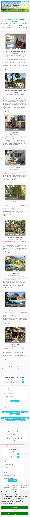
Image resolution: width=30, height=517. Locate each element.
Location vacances (21, 385)
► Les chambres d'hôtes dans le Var (17, 419)
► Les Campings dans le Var (11, 412)
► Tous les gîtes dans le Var (19, 413)
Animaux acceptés (8, 396)
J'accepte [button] (14, 507)
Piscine (10, 391)
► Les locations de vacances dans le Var (13, 418)
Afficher (15, 401)
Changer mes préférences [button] (15, 514)
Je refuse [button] (14, 510)
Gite (12, 385)
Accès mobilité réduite (9, 393)
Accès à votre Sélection (13, 446)
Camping (6, 388)
